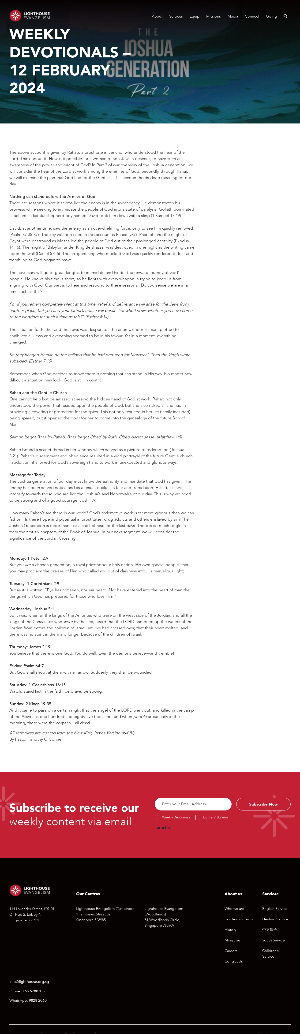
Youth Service (273, 941)
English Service (274, 909)
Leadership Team (239, 920)
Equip (194, 16)
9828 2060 (38, 1001)
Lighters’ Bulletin (215, 818)
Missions (213, 16)
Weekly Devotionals (176, 818)
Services (176, 16)
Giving (271, 16)
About (157, 16)
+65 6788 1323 (35, 992)
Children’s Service (270, 954)
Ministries (232, 941)
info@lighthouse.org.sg (29, 982)
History (230, 930)
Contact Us (234, 962)
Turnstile (163, 828)
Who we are (234, 909)
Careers (231, 951)
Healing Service (275, 920)
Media (233, 16)
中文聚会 (269, 930)
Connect (252, 16)
